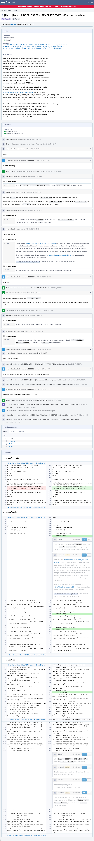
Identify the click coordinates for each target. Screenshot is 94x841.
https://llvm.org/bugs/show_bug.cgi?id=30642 (41, 243)
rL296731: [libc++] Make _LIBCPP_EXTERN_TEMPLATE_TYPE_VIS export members (32, 48)
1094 (7, 185)
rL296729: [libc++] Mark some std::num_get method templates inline (48, 384)
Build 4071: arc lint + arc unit (16, 133)
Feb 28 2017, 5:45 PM (44, 350)
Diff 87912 (31, 160)
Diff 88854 (31, 277)
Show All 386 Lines (26, 507)
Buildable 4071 (11, 131)
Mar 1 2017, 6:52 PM (79, 380)
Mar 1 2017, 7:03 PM (80, 384)
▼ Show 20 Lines (39, 463)
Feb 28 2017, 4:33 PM (35, 315)
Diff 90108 (31, 350)
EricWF (8, 40)
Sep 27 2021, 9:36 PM (81, 415)
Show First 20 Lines (14, 463)
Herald (8, 144)
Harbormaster (11, 171)
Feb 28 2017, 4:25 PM (34, 293)
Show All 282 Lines (26, 720)
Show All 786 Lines (27, 665)
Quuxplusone (11, 415)
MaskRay (9, 419)
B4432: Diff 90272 (41, 400)
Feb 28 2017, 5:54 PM (75, 364)
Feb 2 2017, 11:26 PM (33, 149)
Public (17, 19)
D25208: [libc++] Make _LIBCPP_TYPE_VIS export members (45, 364)
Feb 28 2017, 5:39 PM (36, 331)
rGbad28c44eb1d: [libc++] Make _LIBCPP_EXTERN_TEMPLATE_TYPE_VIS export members (35, 45)
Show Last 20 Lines (39, 507)
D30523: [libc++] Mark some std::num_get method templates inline (48, 380)
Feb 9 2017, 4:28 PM (43, 160)
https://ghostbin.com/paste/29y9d (60, 255)
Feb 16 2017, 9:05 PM (33, 229)
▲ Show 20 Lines (13, 507)
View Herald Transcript (34, 144)
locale (11, 444)
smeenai (13, 24)
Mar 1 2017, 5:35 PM (43, 369)
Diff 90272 (31, 389)
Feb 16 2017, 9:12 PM (44, 277)
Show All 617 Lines (27, 517)
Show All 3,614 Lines (25, 655)
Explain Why (18, 407)
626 (6, 219)
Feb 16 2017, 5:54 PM (35, 176)
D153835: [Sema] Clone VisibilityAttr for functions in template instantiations (51, 419)
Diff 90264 (31, 369)
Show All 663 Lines (27, 463)
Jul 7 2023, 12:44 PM (13, 422)
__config (12, 441)
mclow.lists (10, 38)
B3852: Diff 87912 (41, 171)
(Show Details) (42, 353)
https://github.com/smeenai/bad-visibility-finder (18, 92)
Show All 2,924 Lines (25, 835)
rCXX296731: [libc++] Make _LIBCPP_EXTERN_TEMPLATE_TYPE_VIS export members (33, 46)
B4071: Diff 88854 (41, 288)
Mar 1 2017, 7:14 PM (29, 407)
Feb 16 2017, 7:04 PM (35, 211)
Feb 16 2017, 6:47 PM (34, 192)
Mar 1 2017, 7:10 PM (43, 389)
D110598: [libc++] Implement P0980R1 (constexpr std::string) (50, 415)
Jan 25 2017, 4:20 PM (34, 140)
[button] (92, 2)
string (11, 446)
